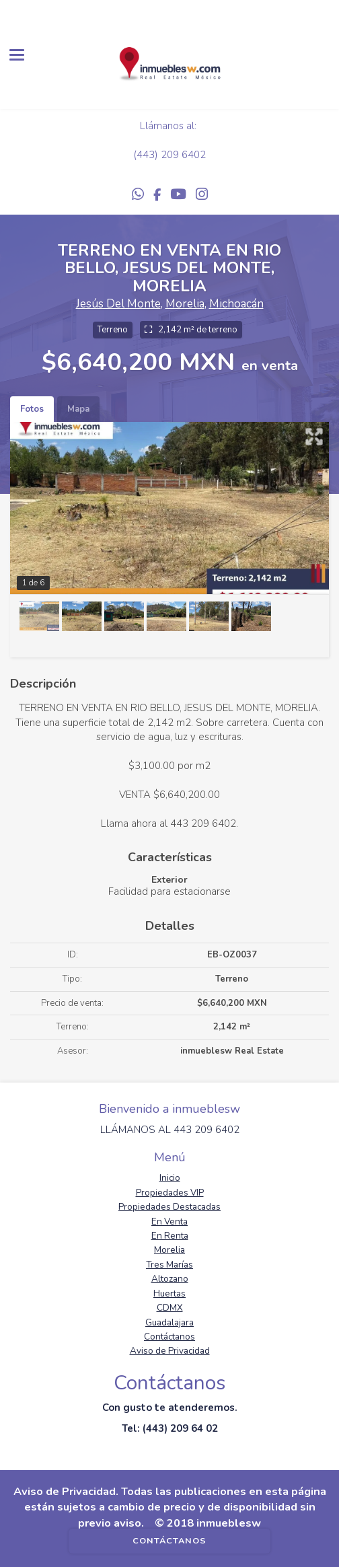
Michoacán (236, 304)
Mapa (78, 409)
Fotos (32, 409)
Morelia (184, 304)
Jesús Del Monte (118, 304)
